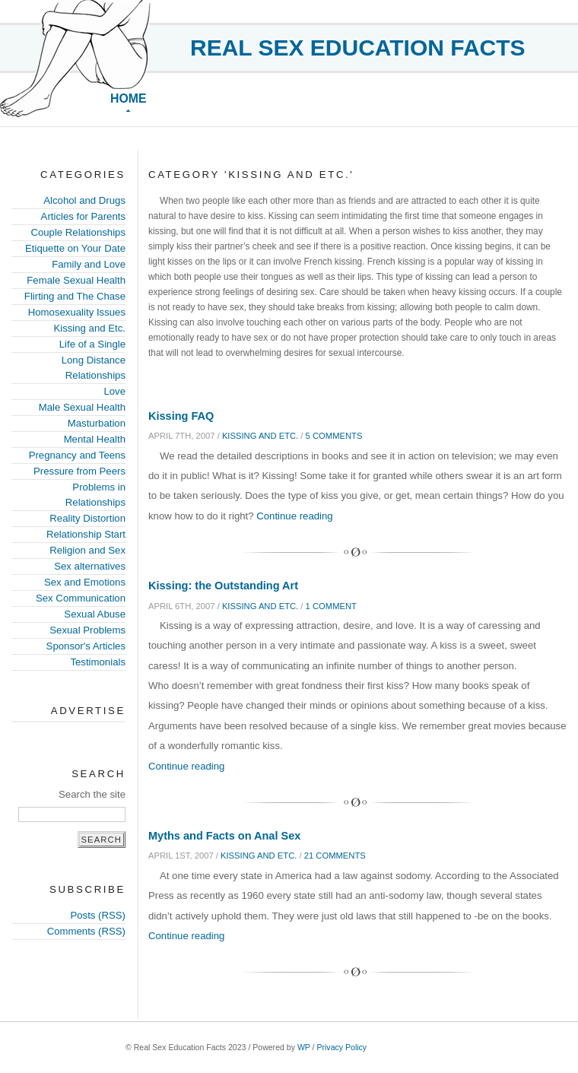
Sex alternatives (89, 566)
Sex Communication (80, 598)
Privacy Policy (341, 1047)
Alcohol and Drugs (84, 200)
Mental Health (94, 439)
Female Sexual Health (76, 280)
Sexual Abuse (94, 614)
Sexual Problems (87, 630)
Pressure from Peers (79, 471)
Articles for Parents (83, 216)
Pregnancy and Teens (77, 455)
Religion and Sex (87, 550)
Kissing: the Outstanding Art (223, 585)
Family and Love (88, 264)
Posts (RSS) (97, 915)
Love (114, 391)
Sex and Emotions (84, 582)
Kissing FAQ (181, 416)
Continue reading (294, 516)
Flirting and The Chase (74, 296)
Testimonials (97, 662)
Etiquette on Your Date (75, 248)
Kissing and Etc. (89, 328)
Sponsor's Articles (85, 646)
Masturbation (96, 423)
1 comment (331, 606)
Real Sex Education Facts (358, 47)
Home (128, 98)
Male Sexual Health (82, 407)
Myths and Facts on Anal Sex (224, 836)
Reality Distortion (87, 518)
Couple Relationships (77, 232)
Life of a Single (92, 344)
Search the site (92, 794)
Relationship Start (85, 534)
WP (303, 1047)
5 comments (334, 435)
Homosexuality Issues (76, 312)
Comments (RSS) (86, 931)
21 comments (335, 855)
